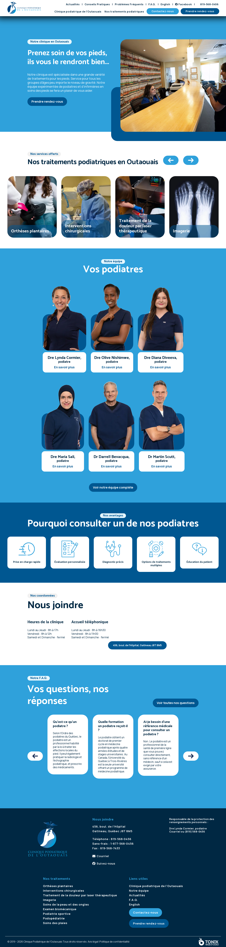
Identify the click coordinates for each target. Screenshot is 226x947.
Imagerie (49, 899)
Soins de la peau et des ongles (66, 904)
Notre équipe (139, 890)
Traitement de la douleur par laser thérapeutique (80, 895)
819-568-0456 (209, 4)
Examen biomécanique (59, 909)
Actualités (73, 4)
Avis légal (93, 941)
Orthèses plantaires (58, 886)
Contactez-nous (163, 11)
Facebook (185, 4)
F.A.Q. (152, 4)
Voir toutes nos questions (176, 703)
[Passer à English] (165, 4)
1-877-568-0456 (122, 843)
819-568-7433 (110, 848)
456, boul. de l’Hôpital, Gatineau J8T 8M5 (137, 645)
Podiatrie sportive (57, 913)
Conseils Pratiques (97, 4)
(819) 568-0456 (195, 831)
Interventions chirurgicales (63, 890)
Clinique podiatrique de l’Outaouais (77, 11)
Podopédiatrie (54, 918)
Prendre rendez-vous (200, 11)
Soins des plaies (55, 923)
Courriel (103, 856)
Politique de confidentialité (114, 941)
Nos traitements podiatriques (124, 11)
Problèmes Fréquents (129, 4)
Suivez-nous (106, 863)
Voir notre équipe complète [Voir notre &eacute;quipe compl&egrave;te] (113, 487)
